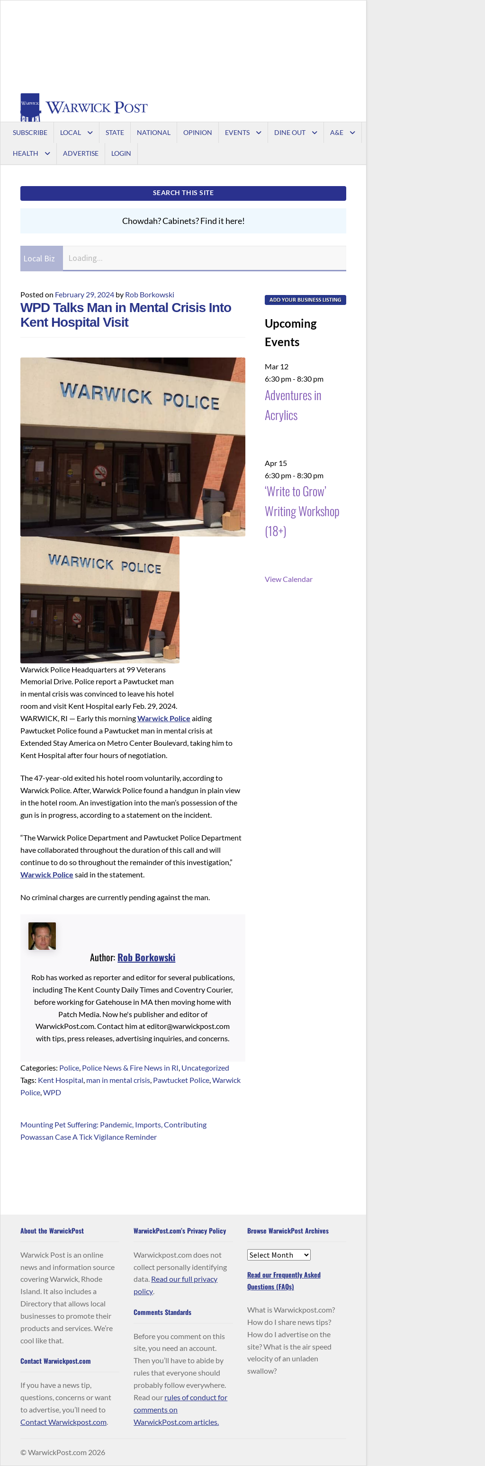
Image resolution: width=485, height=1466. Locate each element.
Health (25, 153)
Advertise (81, 153)
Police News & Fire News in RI (130, 1067)
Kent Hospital (60, 1079)
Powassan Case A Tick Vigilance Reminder (88, 1136)
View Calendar (289, 578)
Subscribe (30, 132)
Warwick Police (163, 718)
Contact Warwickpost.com (63, 1421)
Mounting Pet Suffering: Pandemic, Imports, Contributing (113, 1124)
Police (69, 1067)
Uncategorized (205, 1067)
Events (237, 132)
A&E (336, 132)
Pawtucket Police (181, 1079)
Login (121, 153)
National (154, 132)
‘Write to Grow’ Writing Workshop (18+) (302, 510)
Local (70, 132)
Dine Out (289, 132)
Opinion (197, 132)
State (115, 132)
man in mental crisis (118, 1079)
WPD (52, 1092)
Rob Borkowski (149, 294)
